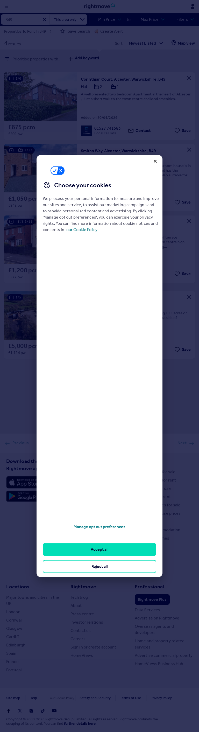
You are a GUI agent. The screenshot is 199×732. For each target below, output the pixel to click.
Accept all (100, 549)
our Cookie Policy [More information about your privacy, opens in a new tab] (81, 229)
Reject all (99, 566)
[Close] (155, 161)
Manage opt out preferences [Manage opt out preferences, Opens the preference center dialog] (99, 526)
